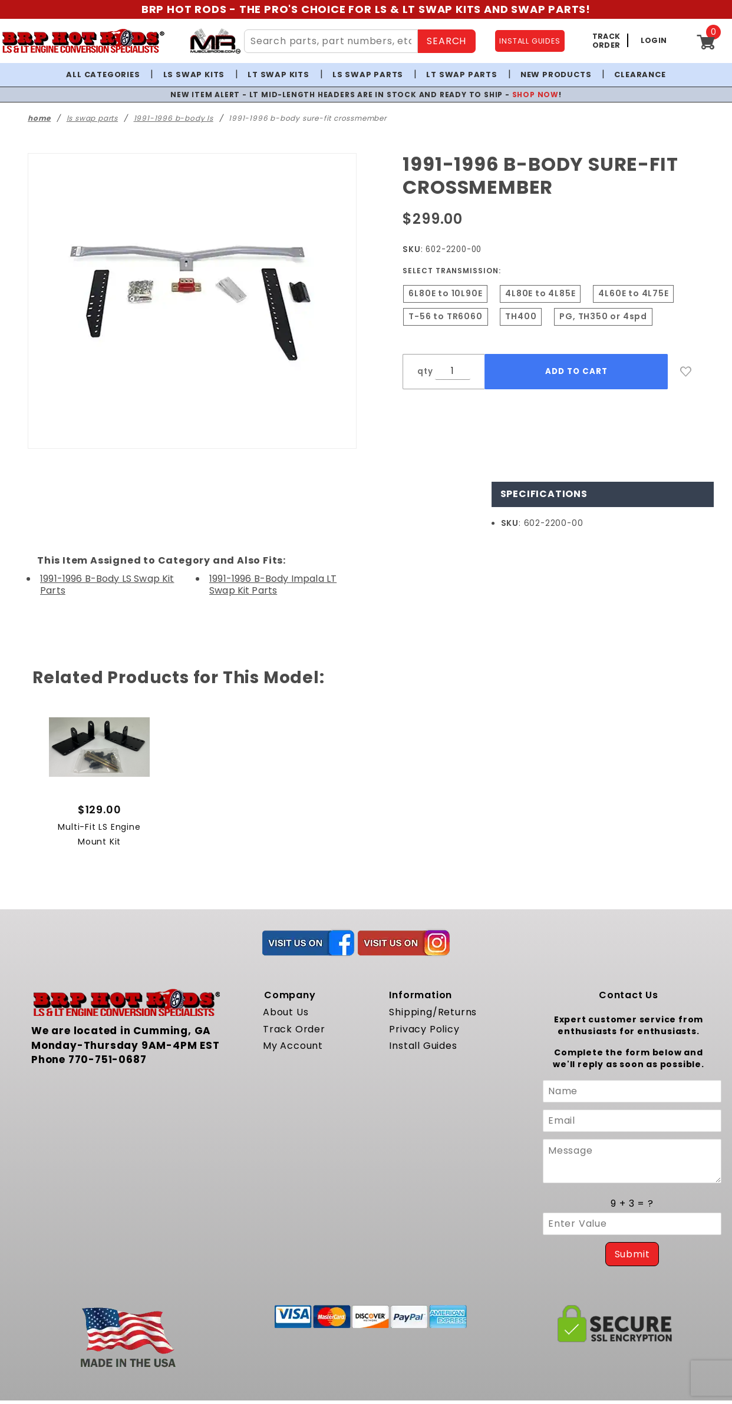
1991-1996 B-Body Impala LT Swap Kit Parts (273, 584)
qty (425, 371)
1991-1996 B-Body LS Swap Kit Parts (107, 584)
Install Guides (423, 1045)
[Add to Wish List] (686, 371)
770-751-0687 (107, 1059)
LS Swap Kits (194, 74)
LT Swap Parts (461, 74)
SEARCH (446, 41)
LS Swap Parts (367, 74)
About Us (285, 1012)
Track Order (294, 1029)
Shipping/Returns (433, 1012)
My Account (293, 1045)
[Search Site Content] (331, 41)
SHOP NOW (535, 95)
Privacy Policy (424, 1029)
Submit (632, 1254)
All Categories (103, 74)
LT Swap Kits (278, 74)
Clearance (639, 74)
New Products (556, 74)
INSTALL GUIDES (529, 41)
